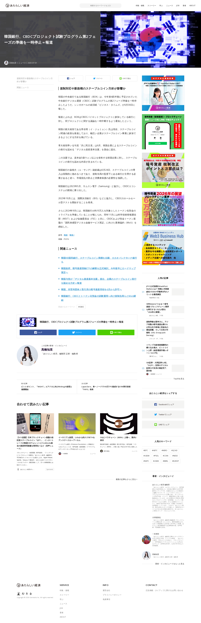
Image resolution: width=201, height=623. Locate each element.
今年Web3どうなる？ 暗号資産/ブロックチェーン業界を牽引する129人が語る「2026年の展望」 (157, 308)
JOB (177, 5)
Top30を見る (179, 378)
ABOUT (192, 5)
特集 (158, 297)
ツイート (99, 78)
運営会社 (106, 590)
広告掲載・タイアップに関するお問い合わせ (164, 590)
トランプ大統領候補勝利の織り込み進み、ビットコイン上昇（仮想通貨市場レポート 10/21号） (157, 349)
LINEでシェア (164, 424)
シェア (72, 78)
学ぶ (161, 5)
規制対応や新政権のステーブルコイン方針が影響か (35, 80)
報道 (66, 235)
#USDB (156, 461)
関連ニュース (23, 87)
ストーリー (152, 5)
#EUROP (175, 461)
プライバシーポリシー (112, 595)
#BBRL (165, 461)
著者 (184, 5)
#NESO (175, 456)
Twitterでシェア (165, 414)
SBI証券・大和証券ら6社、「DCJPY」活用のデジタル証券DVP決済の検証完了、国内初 (157, 366)
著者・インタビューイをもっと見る (169, 563)
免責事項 (106, 599)
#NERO (164, 450)
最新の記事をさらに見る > (126, 479)
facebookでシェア (166, 404)
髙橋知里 (47, 349)
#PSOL (156, 456)
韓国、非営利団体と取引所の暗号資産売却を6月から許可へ (91, 289)
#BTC (145, 450)
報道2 (72, 235)
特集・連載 (140, 5)
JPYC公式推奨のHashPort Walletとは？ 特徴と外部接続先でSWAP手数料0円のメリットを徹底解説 (157, 290)
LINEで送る (127, 78)
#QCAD (174, 450)
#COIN (165, 456)
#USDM (146, 456)
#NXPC (146, 461)
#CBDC (81, 307)
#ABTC (154, 450)
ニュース (169, 5)
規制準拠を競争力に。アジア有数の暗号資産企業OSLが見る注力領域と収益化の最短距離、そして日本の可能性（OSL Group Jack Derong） (157, 328)
